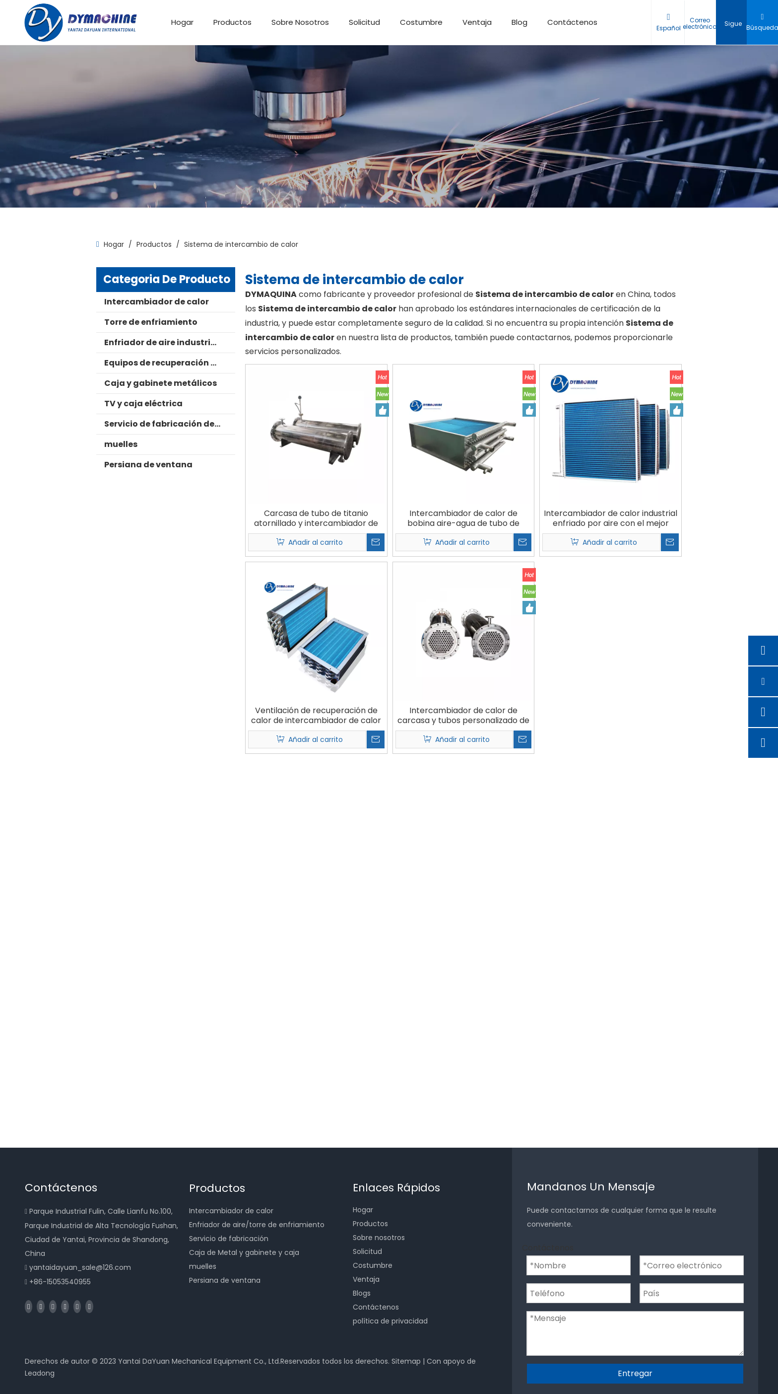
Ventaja (477, 22)
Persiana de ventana (148, 464)
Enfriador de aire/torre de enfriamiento (256, 1225)
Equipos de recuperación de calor (169, 362)
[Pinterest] (89, 1306)
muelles (120, 444)
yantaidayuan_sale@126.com (80, 1267)
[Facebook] (28, 1306)
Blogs (362, 1293)
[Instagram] (77, 1306)
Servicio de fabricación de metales (169, 424)
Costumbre (421, 22)
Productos (232, 22)
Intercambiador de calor (156, 301)
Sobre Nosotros (300, 22)
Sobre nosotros (379, 1238)
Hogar (182, 22)
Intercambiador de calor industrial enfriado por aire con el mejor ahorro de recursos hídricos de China (610, 518)
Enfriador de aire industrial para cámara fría (169, 342)
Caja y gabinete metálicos (160, 383)
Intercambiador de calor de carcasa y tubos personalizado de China (463, 716)
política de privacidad (390, 1321)
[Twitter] (53, 1306)
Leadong (40, 1373)
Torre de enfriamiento (150, 322)
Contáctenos (572, 22)
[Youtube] (64, 1306)
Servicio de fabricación (228, 1239)
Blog (519, 22)
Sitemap (406, 1361)
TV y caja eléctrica (143, 403)
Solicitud (364, 22)
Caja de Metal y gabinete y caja (244, 1252)
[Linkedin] (40, 1306)
